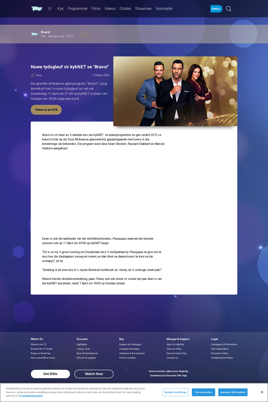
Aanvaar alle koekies (233, 392)
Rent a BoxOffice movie (43, 358)
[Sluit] (262, 392)
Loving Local (83, 349)
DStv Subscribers (219, 349)
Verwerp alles (203, 392)
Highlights (82, 344)
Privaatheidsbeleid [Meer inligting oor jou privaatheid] (31, 395)
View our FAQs (174, 349)
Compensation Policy (222, 358)
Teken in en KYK (46, 110)
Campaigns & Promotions (224, 344)
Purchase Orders (220, 353)
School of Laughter (86, 358)
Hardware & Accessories (132, 353)
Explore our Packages (130, 344)
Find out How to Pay (177, 353)
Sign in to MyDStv (175, 344)
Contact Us (172, 358)
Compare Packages (129, 349)
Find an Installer (127, 358)
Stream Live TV (38, 344)
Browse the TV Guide (41, 349)
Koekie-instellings (175, 392)
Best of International (87, 353)
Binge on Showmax (41, 353)
